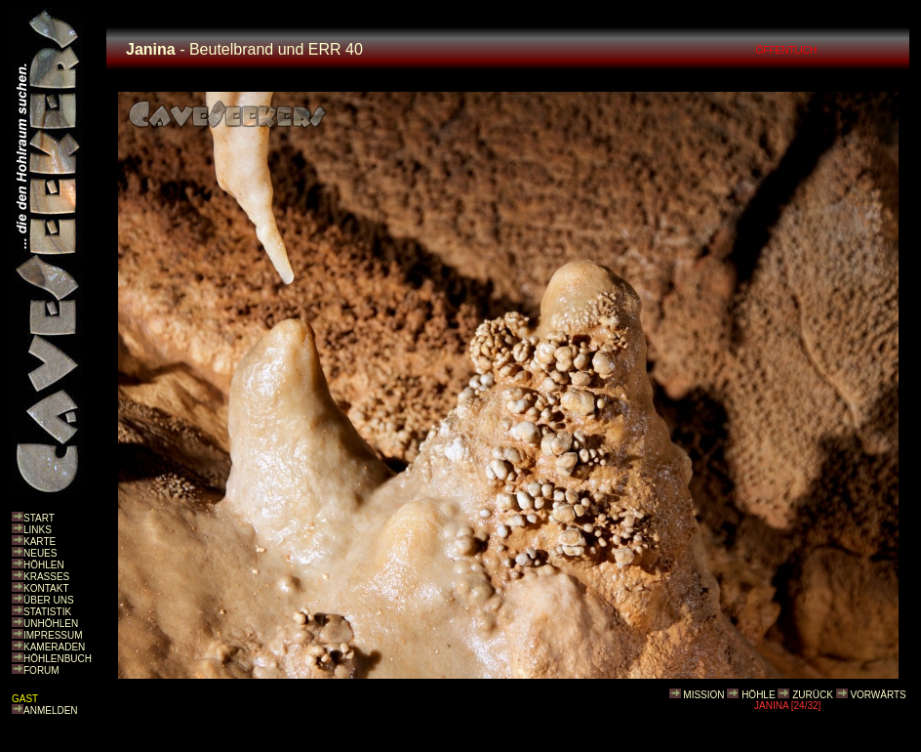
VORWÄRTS (877, 694)
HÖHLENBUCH (57, 658)
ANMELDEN (50, 710)
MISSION (703, 694)
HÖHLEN (43, 565)
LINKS (37, 529)
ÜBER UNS (48, 600)
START (39, 518)
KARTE (39, 541)
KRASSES (46, 576)
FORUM (41, 670)
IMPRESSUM (53, 635)
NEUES (40, 553)
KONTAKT (45, 588)
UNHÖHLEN (50, 623)
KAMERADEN (54, 647)
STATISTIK (47, 611)
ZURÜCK (812, 694)
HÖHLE (758, 694)
